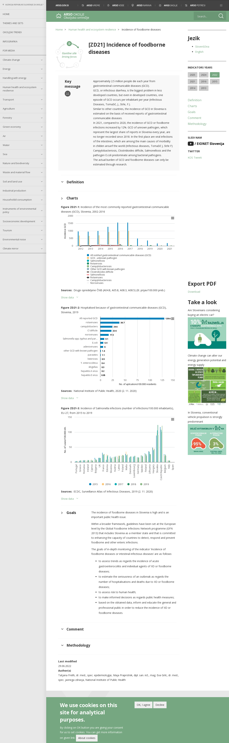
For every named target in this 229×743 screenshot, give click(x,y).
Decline (159, 705)
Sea (5, 154)
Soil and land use (12, 181)
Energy (7, 68)
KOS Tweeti (195, 157)
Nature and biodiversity (16, 163)
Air (4, 136)
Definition (194, 100)
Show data (67, 297)
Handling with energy (14, 78)
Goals (192, 112)
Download (194, 291)
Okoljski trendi (12, 32)
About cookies (86, 738)
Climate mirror (10, 248)
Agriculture (9, 108)
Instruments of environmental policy (19, 210)
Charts (192, 106)
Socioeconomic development (19, 221)
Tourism (7, 230)
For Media (9, 50)
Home (6, 14)
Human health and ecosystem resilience (19, 88)
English (199, 51)
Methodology (197, 124)
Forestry (7, 117)
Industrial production (14, 190)
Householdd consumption (17, 199)
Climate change (11, 59)
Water (6, 145)
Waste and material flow (16, 172)
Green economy (12, 126)
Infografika (10, 41)
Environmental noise (14, 239)
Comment (194, 118)
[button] (221, 5)
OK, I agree (143, 705)
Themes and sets (13, 23)
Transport (8, 99)
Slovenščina (202, 46)
